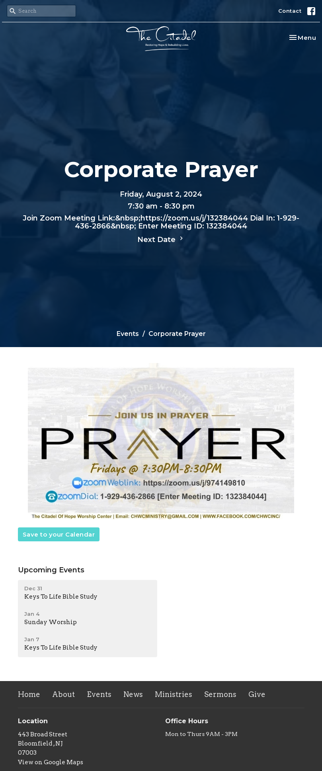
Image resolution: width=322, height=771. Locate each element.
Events (128, 334)
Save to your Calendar (59, 534)
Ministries (173, 694)
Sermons (220, 694)
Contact (290, 11)
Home (29, 694)
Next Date (161, 239)
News (133, 694)
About (63, 694)
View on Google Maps (50, 762)
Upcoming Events (51, 570)
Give (256, 694)
